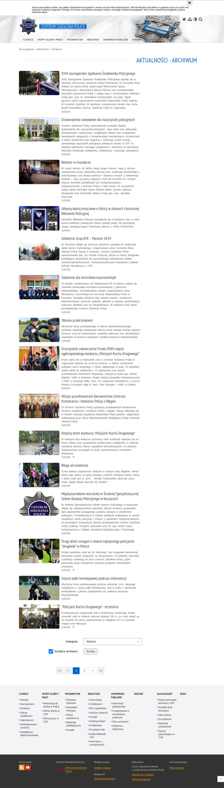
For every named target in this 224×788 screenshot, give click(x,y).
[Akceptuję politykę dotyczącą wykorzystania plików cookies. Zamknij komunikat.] (189, 2)
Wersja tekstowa (176, 767)
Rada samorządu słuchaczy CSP (167, 701)
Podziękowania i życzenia (28, 726)
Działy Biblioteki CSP (97, 736)
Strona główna (26, 49)
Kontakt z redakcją (102, 767)
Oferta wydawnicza (72, 716)
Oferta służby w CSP (51, 712)
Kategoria (72, 641)
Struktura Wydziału (71, 701)
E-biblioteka (95, 725)
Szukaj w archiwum (66, 651)
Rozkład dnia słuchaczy (165, 709)
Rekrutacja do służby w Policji (51, 705)
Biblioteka (94, 694)
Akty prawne (165, 715)
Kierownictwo (27, 704)
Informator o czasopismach (96, 743)
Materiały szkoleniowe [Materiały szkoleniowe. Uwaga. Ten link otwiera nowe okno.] (164, 725)
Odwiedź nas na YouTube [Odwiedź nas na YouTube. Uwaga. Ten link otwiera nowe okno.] (27, 767)
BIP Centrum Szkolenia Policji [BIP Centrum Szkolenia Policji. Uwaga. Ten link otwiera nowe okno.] (76, 769)
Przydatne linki (97, 729)
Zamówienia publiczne (117, 695)
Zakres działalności (26, 714)
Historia (24, 699)
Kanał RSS (21, 767)
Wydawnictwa (72, 694)
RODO (183, 694)
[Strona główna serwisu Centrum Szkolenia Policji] (184, 19)
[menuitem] (28, 39)
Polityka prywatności (141, 779)
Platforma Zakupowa (117, 727)
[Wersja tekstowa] (195, 19)
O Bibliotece (95, 704)
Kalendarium (27, 720)
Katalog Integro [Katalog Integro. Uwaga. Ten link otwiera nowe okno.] (97, 721)
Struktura (25, 708)
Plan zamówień (120, 721)
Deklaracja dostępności (104, 778)
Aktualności (43, 49)
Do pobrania (164, 719)
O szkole (23, 694)
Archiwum (56, 49)
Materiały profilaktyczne (73, 724)
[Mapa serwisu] (190, 19)
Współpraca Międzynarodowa (29, 734)
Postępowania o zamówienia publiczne (120, 714)
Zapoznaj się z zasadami (143, 774)
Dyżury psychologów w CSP (166, 734)
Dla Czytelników (97, 708)
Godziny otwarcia (98, 712)
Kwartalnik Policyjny (71, 709)
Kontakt (70, 730)
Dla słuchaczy (164, 694)
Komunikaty (95, 699)
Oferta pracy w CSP (51, 720)
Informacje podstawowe (119, 705)
